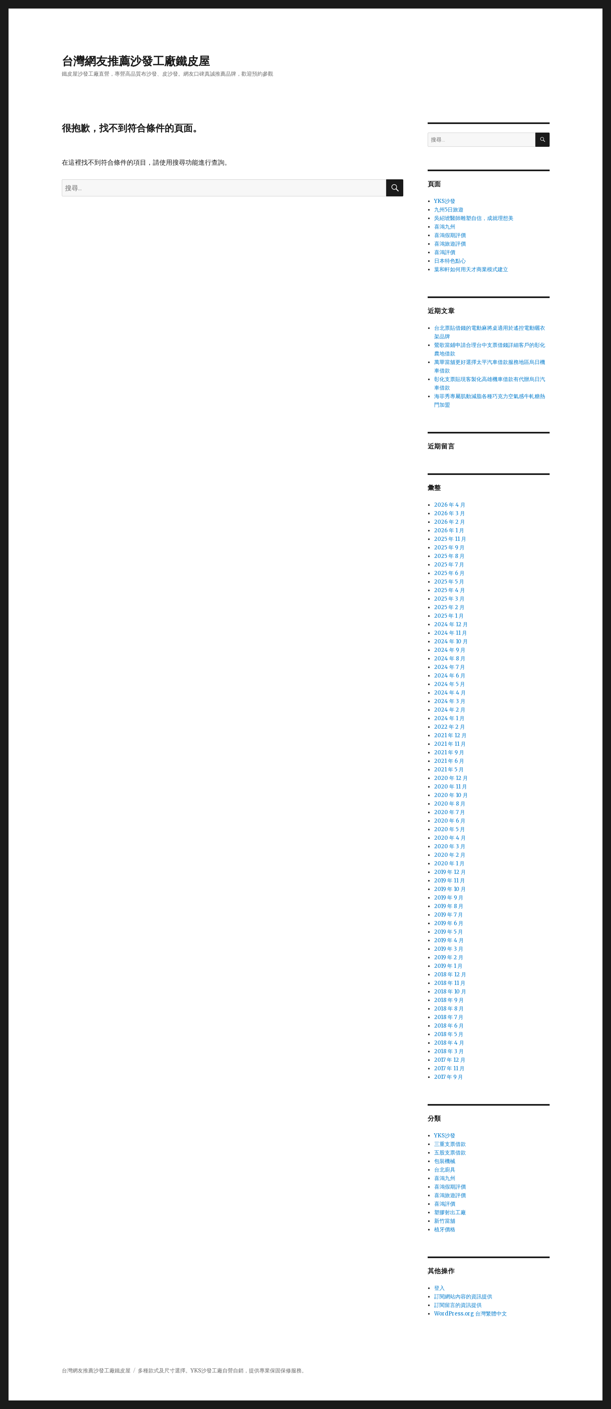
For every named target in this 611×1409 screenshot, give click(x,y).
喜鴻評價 (444, 252)
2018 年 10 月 (450, 991)
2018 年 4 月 (449, 1042)
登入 (439, 1288)
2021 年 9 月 (449, 752)
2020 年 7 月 (449, 812)
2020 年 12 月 (451, 778)
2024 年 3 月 (449, 701)
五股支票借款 (450, 1152)
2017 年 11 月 (449, 1068)
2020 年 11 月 (450, 786)
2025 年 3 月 (449, 598)
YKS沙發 (444, 201)
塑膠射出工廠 (450, 1212)
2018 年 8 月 (449, 1008)
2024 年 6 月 (449, 675)
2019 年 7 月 (448, 914)
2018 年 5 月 (448, 1034)
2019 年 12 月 (450, 872)
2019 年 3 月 (448, 948)
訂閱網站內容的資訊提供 (463, 1296)
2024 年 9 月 (449, 650)
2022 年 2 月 (449, 726)
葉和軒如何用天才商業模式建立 (471, 269)
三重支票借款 (450, 1144)
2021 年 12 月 (450, 735)
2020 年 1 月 (449, 863)
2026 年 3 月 (449, 513)
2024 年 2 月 (449, 709)
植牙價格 (444, 1229)
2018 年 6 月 (449, 1025)
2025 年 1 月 (449, 615)
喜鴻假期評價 (450, 235)
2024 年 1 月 (449, 718)
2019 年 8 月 (448, 906)
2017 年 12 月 (449, 1059)
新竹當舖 (444, 1220)
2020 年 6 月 (449, 820)
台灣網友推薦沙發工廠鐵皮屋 (136, 61)
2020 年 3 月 (449, 846)
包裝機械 (444, 1161)
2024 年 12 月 (451, 624)
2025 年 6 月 (449, 573)
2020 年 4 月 (450, 837)
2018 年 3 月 (449, 1051)
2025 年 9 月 (449, 547)
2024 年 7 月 (449, 667)
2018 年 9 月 (449, 1000)
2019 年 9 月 (448, 897)
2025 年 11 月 (450, 539)
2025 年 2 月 (449, 607)
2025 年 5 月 (449, 581)
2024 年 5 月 (449, 684)
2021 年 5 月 (449, 769)
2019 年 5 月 (448, 931)
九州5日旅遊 (448, 209)
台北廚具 (444, 1169)
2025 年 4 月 (449, 590)
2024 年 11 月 (450, 632)
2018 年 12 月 (450, 974)
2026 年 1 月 (449, 530)
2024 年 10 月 (451, 641)
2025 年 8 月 (449, 556)
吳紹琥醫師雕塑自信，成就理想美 (473, 218)
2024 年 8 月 (449, 658)
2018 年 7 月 (448, 1017)
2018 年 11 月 (449, 983)
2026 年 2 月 (449, 521)
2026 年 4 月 (449, 504)
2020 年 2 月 (449, 854)
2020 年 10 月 (451, 795)
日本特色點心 (450, 260)
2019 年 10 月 (450, 889)
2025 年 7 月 (449, 564)
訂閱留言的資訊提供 (458, 1305)
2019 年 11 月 (449, 880)
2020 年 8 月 (449, 803)
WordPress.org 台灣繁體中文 (470, 1313)
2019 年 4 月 (449, 940)
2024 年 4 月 (450, 692)
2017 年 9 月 (448, 1077)
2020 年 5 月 (449, 829)
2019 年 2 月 (448, 957)
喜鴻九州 (444, 226)
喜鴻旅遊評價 (450, 243)
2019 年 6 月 (448, 923)
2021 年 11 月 (450, 743)
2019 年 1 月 (448, 966)
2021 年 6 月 (449, 761)
